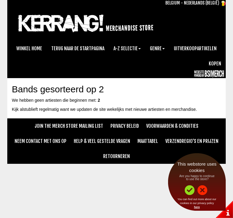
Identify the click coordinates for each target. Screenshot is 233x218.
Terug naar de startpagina (77, 48)
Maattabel (147, 141)
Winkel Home (29, 48)
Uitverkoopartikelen (195, 48)
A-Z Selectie (127, 48)
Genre (157, 48)
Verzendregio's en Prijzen (191, 141)
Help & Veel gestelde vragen (102, 141)
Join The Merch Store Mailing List (69, 126)
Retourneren (116, 156)
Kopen (215, 64)
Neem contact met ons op (40, 141)
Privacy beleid (124, 126)
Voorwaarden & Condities (172, 126)
